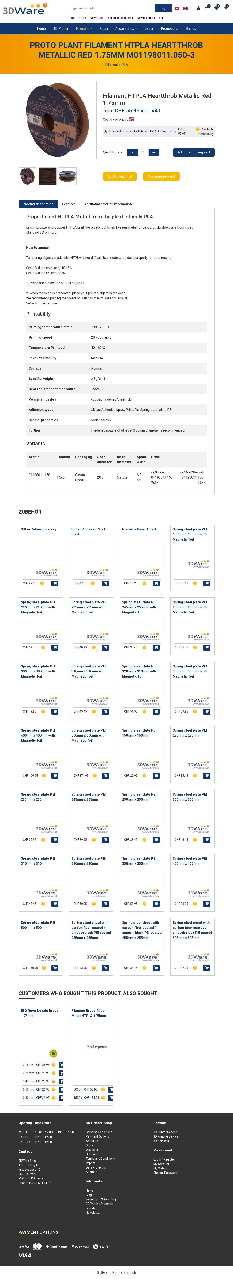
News (89, 1190)
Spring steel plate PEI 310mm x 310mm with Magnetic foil (88, 671)
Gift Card (92, 1154)
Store (82, 17)
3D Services (161, 1141)
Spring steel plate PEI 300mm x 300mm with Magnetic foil (38, 671)
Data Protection (96, 1167)
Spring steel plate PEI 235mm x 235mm (38, 797)
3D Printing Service (165, 1136)
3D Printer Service (165, 1132)
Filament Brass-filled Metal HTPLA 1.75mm (88, 1013)
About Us (92, 1141)
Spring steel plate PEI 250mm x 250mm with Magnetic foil (190, 607)
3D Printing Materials (99, 1203)
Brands (191, 29)
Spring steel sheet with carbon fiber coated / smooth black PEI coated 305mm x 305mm (192, 930)
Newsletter (97, 17)
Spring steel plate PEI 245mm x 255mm (88, 797)
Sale (161, 17)
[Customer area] (199, 8)
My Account (161, 1164)
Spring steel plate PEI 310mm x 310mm (38, 861)
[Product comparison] (208, 8)
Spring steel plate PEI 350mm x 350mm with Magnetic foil (190, 671)
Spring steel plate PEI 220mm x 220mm (190, 732)
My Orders (160, 1168)
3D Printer (60, 29)
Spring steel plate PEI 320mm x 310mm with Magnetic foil (139, 671)
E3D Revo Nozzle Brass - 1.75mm (40, 1013)
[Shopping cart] (227, 8)
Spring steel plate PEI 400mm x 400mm (190, 861)
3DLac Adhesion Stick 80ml (88, 531)
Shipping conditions (120, 17)
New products (146, 17)
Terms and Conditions (100, 1158)
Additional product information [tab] (108, 204)
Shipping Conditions (99, 1132)
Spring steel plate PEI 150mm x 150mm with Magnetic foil (190, 534)
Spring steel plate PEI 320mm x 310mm (88, 861)
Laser (149, 29)
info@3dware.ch (36, 1178)
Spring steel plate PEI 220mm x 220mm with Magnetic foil (38, 607)
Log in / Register (164, 1159)
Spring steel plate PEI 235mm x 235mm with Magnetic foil (88, 607)
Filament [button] (84, 29)
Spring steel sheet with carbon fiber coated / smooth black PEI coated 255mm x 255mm (142, 930)
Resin (103, 29)
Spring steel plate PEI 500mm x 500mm (38, 925)
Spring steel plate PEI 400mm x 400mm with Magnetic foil (38, 735)
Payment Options (97, 1136)
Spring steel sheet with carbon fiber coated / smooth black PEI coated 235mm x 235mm (91, 930)
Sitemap (91, 1172)
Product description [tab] (38, 204)
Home (41, 29)
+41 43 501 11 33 (39, 1183)
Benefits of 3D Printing (101, 1199)
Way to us (92, 1149)
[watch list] (217, 8)
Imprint (90, 1163)
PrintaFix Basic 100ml (139, 529)
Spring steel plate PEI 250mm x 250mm (139, 797)
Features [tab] (69, 204)
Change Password (165, 1172)
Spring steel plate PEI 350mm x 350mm (139, 861)
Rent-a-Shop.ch (124, 1272)
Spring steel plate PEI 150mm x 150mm (139, 732)
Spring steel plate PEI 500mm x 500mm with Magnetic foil (88, 735)
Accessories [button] (126, 29)
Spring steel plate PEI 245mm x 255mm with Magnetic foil (139, 607)
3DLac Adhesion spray (38, 529)
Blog (72, 17)
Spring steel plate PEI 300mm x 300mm (190, 797)
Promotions (169, 29)
